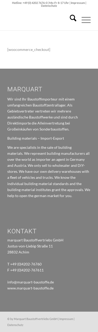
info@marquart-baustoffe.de (30, 282)
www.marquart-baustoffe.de (30, 288)
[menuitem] (70, 19)
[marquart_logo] (40, 19)
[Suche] (70, 19)
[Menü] (83, 19)
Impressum (78, 2)
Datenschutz (49, 5)
